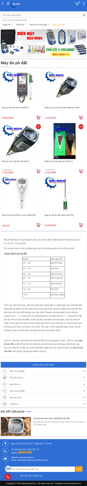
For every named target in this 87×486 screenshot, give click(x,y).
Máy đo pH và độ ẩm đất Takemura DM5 (62, 107)
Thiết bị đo (20, 25)
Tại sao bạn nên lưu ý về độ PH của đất (51, 418)
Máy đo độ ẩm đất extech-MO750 (59, 215)
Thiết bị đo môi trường (38, 25)
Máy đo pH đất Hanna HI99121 (15, 107)
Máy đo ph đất (58, 25)
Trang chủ (6, 25)
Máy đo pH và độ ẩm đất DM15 (15, 161)
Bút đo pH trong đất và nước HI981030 (19, 215)
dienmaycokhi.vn (74, 483)
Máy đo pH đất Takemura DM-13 (59, 161)
